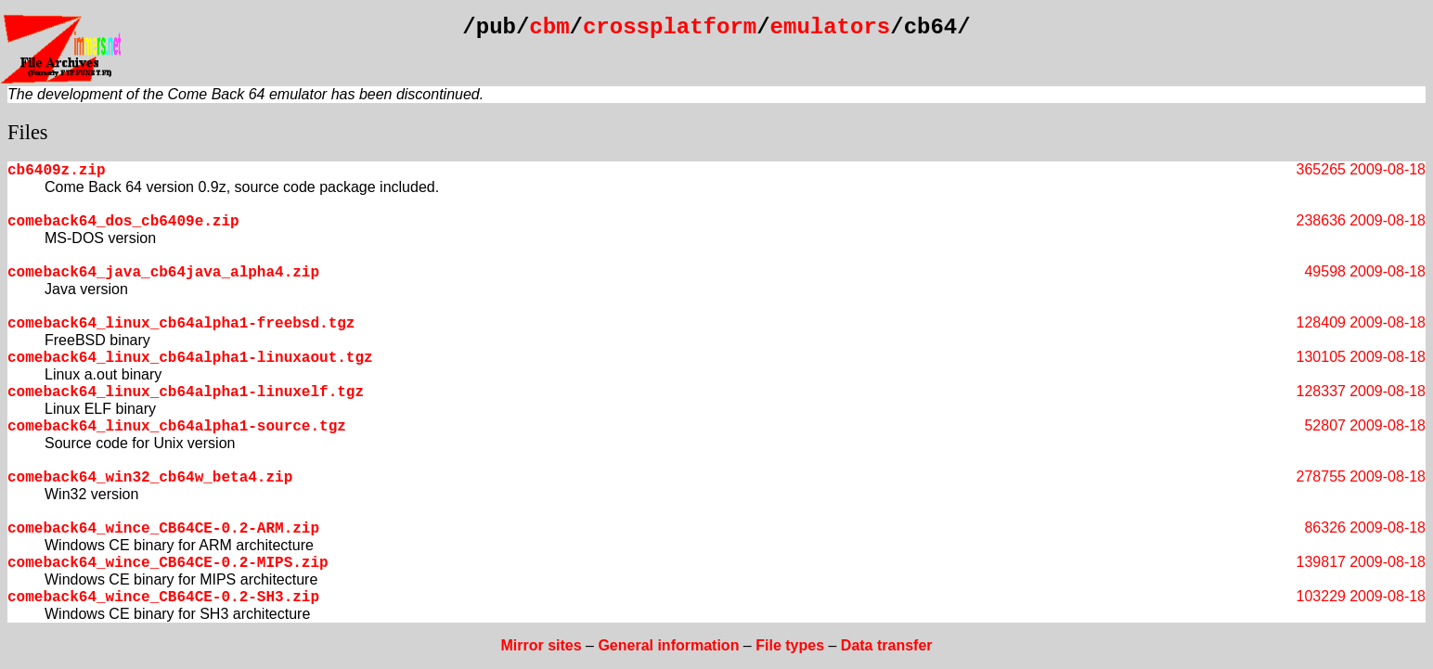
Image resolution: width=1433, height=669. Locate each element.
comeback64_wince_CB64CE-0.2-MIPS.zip (168, 563)
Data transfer (887, 645)
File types (789, 645)
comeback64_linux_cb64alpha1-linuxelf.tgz (185, 392)
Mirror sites (540, 645)
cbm (549, 27)
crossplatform (669, 27)
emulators (830, 27)
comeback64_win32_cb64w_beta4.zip (149, 478)
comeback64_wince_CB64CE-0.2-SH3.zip (163, 597)
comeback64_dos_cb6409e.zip (123, 221)
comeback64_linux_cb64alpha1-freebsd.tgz (181, 323)
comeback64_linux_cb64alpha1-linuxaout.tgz (190, 358)
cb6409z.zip (56, 170)
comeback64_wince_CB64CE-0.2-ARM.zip (163, 529)
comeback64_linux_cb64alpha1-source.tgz (176, 426)
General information (668, 645)
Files (27, 132)
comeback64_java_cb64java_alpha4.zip (163, 272)
